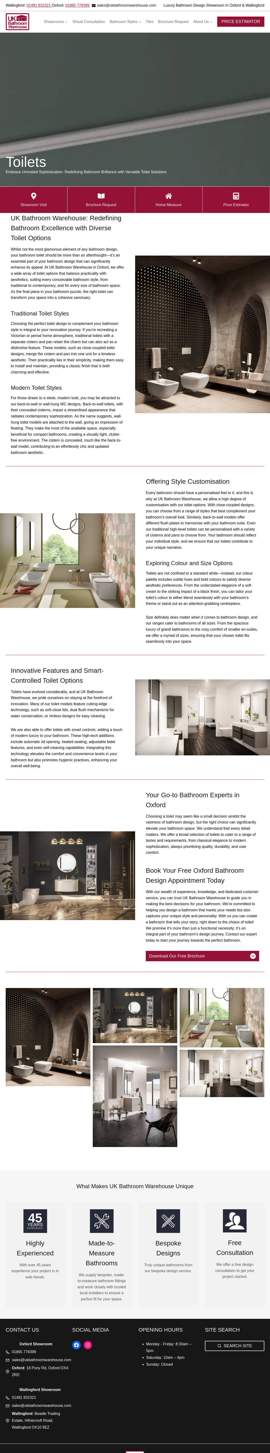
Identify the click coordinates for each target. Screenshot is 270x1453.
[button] (48, 1037)
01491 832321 (39, 5)
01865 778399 (77, 5)
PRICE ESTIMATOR (240, 21)
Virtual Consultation (88, 22)
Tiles (150, 22)
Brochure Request (173, 22)
